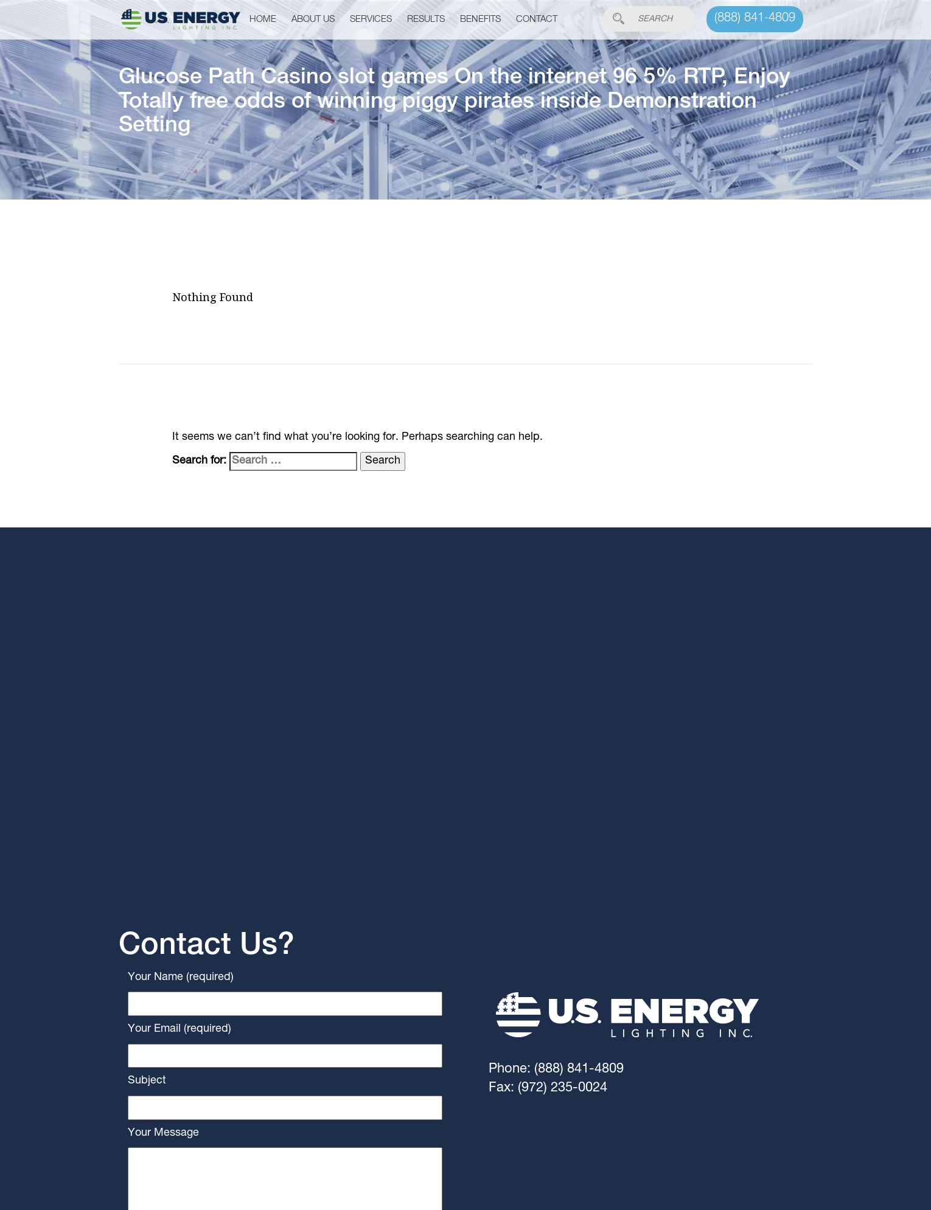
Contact (536, 19)
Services (371, 19)
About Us (313, 19)
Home (262, 19)
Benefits (480, 19)
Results (426, 19)
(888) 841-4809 (754, 19)
